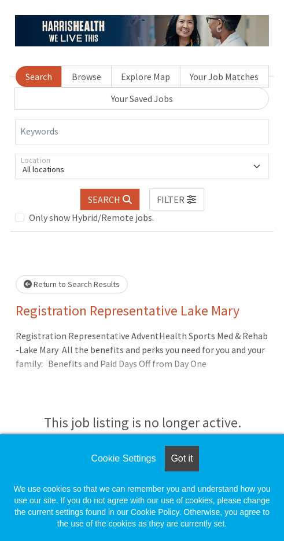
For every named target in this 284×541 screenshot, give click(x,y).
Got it (182, 458)
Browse (86, 76)
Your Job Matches (224, 76)
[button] (177, 199)
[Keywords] (142, 131)
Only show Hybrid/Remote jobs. (91, 217)
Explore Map (145, 76)
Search (38, 76)
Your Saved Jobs (142, 98)
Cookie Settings (123, 458)
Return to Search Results (72, 284)
